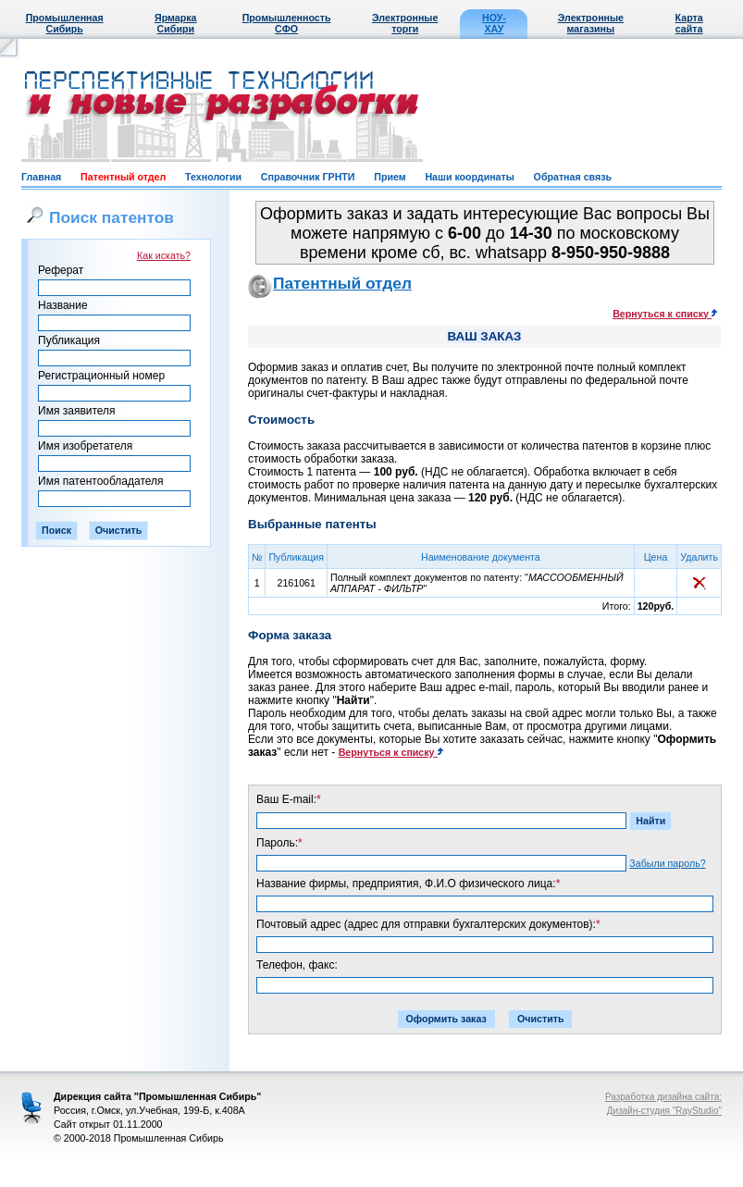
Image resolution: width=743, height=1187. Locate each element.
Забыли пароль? (667, 863)
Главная (41, 176)
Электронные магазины (591, 23)
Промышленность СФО (286, 23)
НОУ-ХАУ (494, 23)
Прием (389, 176)
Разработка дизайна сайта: (663, 1097)
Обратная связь (573, 176)
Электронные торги (405, 23)
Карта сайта (689, 23)
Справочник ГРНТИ (308, 176)
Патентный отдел (123, 176)
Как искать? (164, 255)
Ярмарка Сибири (175, 23)
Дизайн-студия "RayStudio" (664, 1111)
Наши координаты (469, 176)
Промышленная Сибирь (65, 23)
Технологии (213, 176)
